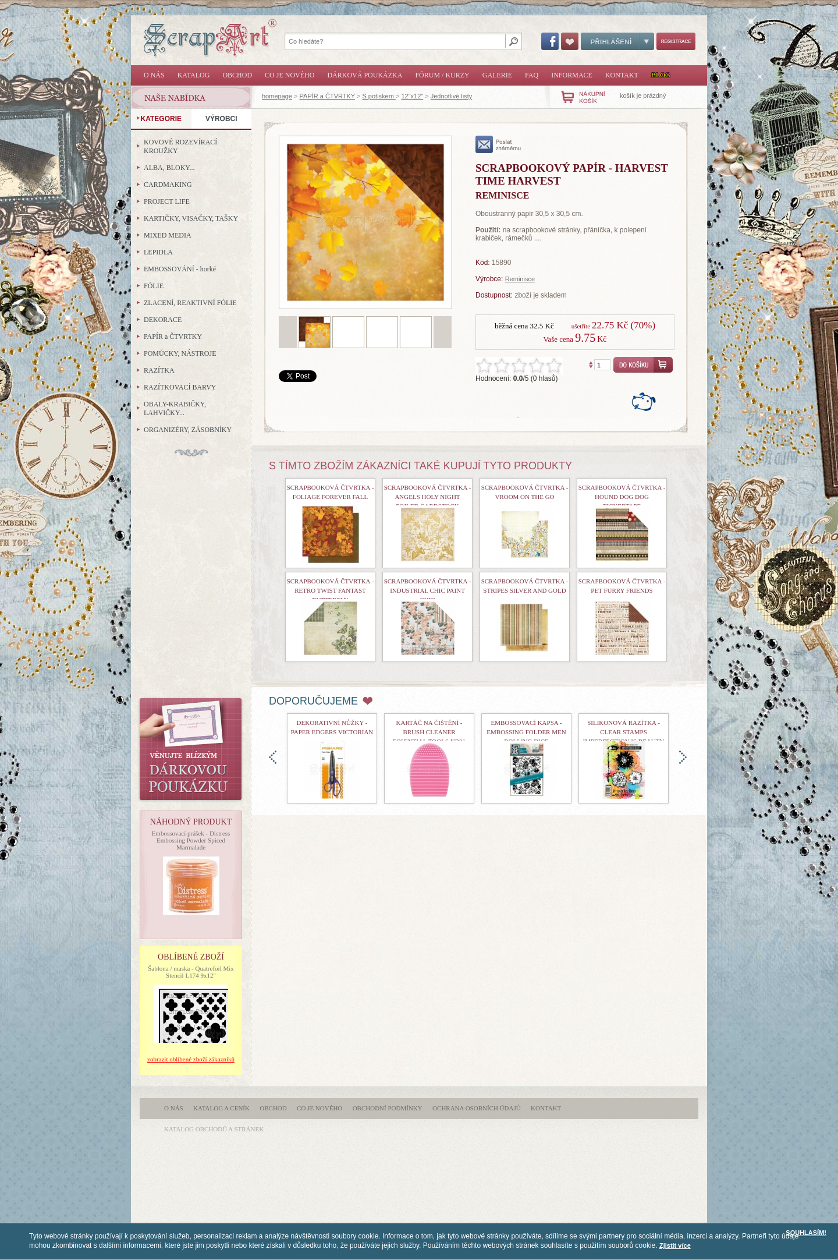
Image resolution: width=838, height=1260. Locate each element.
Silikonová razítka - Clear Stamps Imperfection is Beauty (624, 732)
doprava (683, 757)
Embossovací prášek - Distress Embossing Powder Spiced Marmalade (191, 840)
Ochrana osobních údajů (476, 1108)
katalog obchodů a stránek (214, 1128)
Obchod (237, 75)
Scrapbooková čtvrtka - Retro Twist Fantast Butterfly (330, 590)
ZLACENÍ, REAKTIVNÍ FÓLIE (190, 303)
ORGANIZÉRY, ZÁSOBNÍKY (188, 430)
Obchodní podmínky (387, 1108)
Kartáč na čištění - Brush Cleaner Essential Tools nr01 (429, 732)
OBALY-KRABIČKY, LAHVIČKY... (175, 408)
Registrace (675, 41)
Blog (660, 75)
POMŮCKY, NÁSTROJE (180, 353)
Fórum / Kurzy (442, 75)
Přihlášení (617, 41)
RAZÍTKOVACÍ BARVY (180, 387)
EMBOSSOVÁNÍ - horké (180, 269)
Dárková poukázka (364, 75)
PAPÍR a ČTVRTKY (327, 96)
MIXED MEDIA (167, 235)
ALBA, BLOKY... (169, 168)
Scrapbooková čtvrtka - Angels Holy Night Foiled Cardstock (427, 496)
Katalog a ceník (221, 1108)
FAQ (531, 75)
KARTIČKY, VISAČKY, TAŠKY (191, 218)
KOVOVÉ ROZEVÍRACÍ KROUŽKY (180, 146)
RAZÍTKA (159, 370)
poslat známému (498, 144)
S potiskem (378, 96)
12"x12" (412, 96)
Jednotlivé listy (452, 96)
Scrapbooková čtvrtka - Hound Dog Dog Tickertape (622, 496)
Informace (571, 75)
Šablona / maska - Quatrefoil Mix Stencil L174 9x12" (191, 972)
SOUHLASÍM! (806, 1232)
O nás (154, 75)
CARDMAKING (168, 184)
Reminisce (520, 278)
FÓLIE (154, 286)
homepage (277, 96)
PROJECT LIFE (167, 201)
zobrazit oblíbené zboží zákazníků (191, 1059)
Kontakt (621, 75)
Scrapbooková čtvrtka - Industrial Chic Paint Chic (427, 590)
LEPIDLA (158, 252)
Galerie (497, 75)
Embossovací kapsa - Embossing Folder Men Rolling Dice (526, 732)
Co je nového (289, 75)
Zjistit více (675, 1245)
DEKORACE (163, 320)
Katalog (193, 75)
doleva (272, 757)
